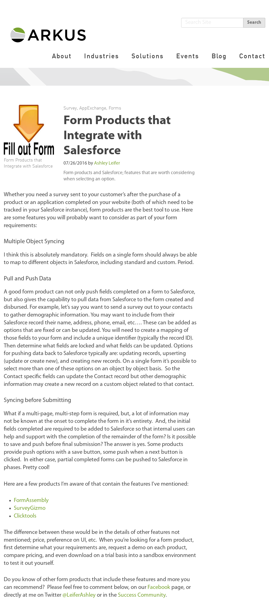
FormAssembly (32, 500)
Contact (252, 56)
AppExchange (92, 108)
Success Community (142, 595)
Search (254, 22)
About (62, 56)
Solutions (147, 56)
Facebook (159, 587)
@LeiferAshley (79, 595)
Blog (219, 56)
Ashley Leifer (107, 163)
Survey (70, 108)
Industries (101, 56)
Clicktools (26, 516)
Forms (115, 108)
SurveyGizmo (30, 508)
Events (187, 56)
